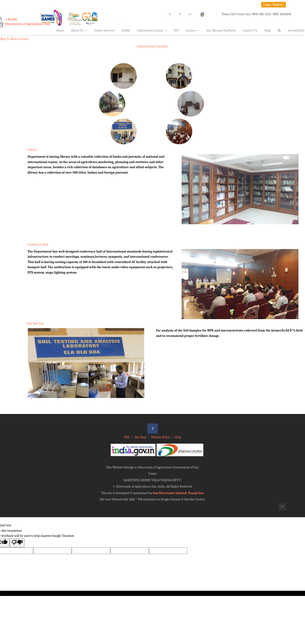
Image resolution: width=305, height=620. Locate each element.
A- (170, 14)
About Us (79, 30)
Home (60, 30)
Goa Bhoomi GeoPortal (221, 30)
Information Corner (152, 30)
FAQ (127, 437)
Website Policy (160, 437)
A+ (190, 14)
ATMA (126, 30)
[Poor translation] (17, 542)
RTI (176, 30)
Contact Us (250, 30)
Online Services (104, 30)
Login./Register (273, 5)
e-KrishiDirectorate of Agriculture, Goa (27, 21)
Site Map (140, 437)
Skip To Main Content (14, 39)
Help (267, 30)
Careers (193, 30)
